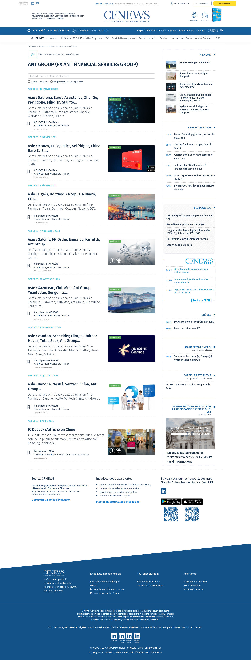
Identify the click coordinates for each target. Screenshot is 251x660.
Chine (37, 454)
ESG (218, 38)
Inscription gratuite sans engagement (118, 502)
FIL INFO (48, 38)
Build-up (164, 38)
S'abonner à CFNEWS (148, 581)
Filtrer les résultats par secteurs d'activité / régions (53, 54)
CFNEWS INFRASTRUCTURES (146, 3)
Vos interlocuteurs (193, 589)
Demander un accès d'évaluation (51, 500)
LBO (107, 38)
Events (162, 30)
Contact (200, 30)
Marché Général (202, 38)
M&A (111, 431)
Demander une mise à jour (104, 593)
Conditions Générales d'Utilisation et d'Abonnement (113, 627)
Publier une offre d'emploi (57, 583)
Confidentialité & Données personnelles (160, 627)
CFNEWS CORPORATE (104, 3)
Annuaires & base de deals (93, 30)
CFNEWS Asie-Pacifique (46, 122)
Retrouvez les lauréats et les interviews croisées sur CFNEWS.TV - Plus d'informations (190, 457)
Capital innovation (148, 38)
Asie (36, 125)
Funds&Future (186, 30)
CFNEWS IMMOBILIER (124, 3)
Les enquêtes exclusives (150, 585)
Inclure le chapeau (39, 81)
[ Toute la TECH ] (201, 300)
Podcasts (151, 30)
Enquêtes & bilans (58, 30)
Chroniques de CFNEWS (46, 215)
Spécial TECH (71, 38)
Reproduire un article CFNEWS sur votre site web (60, 589)
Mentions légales (77, 627)
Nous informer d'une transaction (107, 589)
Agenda (172, 30)
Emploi (140, 30)
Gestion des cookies (191, 627)
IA (81, 38)
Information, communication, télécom (71, 454)
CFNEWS (32, 46)
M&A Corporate (94, 38)
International (177, 38)
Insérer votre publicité (55, 579)
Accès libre (114, 99)
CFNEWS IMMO (135, 648)
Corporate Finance (60, 125)
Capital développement (124, 38)
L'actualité (39, 30)
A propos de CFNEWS (195, 581)
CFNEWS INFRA (153, 648)
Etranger (45, 125)
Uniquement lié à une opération (68, 81)
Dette (189, 38)
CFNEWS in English (57, 627)
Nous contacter (192, 585)
